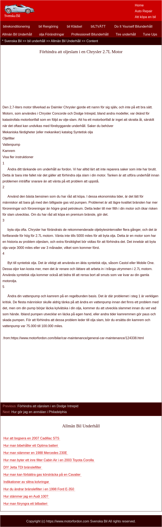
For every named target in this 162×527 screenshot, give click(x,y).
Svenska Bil (13, 41)
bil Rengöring (48, 26)
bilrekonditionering (16, 26)
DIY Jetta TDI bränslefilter (22, 467)
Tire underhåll (126, 34)
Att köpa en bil (145, 17)
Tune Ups (150, 34)
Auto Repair (143, 11)
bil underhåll (36, 41)
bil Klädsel (74, 26)
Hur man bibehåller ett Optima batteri (31, 445)
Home (139, 5)
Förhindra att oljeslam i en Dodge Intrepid (48, 406)
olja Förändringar (51, 34)
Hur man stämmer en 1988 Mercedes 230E (35, 453)
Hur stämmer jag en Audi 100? (26, 496)
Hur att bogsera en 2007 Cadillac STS (31, 438)
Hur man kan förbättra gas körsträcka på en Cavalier (42, 474)
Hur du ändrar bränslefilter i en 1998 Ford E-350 (39, 489)
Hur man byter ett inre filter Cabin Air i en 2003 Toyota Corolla (49, 460)
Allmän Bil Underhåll (17, 34)
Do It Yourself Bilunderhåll (133, 26)
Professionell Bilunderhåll (90, 34)
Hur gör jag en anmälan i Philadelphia (39, 412)
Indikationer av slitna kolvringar (26, 482)
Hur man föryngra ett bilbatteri (25, 503)
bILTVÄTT (98, 26)
